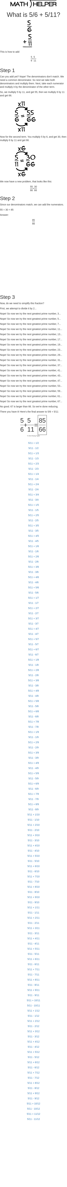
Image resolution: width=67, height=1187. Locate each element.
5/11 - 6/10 (33, 871)
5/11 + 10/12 (33, 1103)
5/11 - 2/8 (33, 675)
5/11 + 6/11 (33, 959)
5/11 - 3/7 (33, 623)
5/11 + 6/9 (33, 783)
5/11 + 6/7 (33, 649)
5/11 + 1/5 (33, 505)
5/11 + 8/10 (33, 886)
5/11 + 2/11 (33, 917)
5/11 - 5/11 (33, 954)
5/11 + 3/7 (33, 618)
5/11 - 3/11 (33, 933)
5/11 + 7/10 (33, 876)
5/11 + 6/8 (33, 711)
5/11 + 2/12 (33, 1021)
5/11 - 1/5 (33, 510)
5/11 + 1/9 (33, 732)
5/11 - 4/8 (33, 695)
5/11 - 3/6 (33, 572)
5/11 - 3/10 (33, 840)
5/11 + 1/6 (33, 546)
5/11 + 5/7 (33, 639)
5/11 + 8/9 (33, 804)
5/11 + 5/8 (33, 701)
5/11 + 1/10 (33, 814)
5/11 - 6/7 (33, 654)
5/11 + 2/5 (33, 515)
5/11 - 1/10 (33, 819)
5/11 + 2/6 (33, 556)
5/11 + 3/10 (33, 835)
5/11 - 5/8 (33, 706)
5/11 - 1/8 (33, 665)
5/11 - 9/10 (33, 902)
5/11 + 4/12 (33, 1041)
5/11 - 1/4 (33, 479)
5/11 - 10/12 (33, 1108)
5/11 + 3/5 (33, 525)
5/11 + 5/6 (33, 587)
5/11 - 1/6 (33, 551)
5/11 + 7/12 (33, 1072)
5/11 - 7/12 (33, 1077)
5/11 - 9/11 (33, 995)
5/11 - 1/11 (33, 912)
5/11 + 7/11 (33, 969)
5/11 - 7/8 (33, 726)
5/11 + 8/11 (33, 979)
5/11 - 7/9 (33, 799)
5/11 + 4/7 (33, 628)
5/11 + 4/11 (33, 938)
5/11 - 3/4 (33, 499)
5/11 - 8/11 (33, 984)
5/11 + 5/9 (33, 773)
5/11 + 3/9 (33, 752)
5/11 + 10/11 (33, 1000)
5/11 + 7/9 (33, 794)
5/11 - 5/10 (33, 861)
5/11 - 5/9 (33, 778)
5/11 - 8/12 (33, 1088)
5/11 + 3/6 (33, 566)
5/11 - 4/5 (33, 541)
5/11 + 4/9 (33, 763)
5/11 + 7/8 (33, 721)
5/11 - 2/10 (33, 830)
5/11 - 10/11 (33, 1005)
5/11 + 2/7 (33, 608)
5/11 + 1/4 (33, 474)
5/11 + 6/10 (33, 866)
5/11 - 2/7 (33, 613)
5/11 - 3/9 (33, 757)
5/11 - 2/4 (33, 489)
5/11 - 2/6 (33, 561)
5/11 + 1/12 (33, 1010)
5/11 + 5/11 (33, 948)
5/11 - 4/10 (33, 850)
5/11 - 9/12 (33, 1098)
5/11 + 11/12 (33, 1114)
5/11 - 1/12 (33, 1015)
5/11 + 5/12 (33, 1052)
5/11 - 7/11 (33, 974)
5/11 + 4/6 (33, 577)
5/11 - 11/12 (33, 1119)
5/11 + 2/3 (33, 463)
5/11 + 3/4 (33, 494)
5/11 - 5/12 (33, 1057)
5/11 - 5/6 (33, 592)
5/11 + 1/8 (33, 659)
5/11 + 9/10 (33, 897)
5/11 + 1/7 (33, 597)
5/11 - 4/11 (33, 943)
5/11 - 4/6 (33, 582)
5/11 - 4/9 (33, 768)
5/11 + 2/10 (33, 825)
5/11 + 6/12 (33, 1062)
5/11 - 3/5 (33, 530)
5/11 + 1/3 (33, 453)
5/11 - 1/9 (33, 737)
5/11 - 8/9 (33, 809)
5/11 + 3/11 (33, 928)
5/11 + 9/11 (33, 990)
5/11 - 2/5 (33, 520)
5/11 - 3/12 (33, 1036)
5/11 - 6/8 (33, 716)
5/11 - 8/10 (33, 892)
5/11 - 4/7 (33, 634)
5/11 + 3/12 (33, 1031)
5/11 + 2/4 (33, 484)
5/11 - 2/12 (33, 1026)
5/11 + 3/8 (33, 680)
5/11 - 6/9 (33, 788)
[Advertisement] (32, 257)
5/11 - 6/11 (33, 964)
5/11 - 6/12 (33, 1067)
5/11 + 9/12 (33, 1093)
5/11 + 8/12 (33, 1083)
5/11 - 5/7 (33, 644)
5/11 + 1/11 (33, 907)
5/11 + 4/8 (33, 690)
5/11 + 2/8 (33, 670)
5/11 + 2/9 (33, 742)
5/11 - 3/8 (33, 685)
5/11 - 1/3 (33, 458)
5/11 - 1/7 (33, 603)
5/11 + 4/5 (33, 535)
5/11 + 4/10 (33, 845)
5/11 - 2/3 (33, 468)
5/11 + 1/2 (33, 443)
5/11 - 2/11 (33, 923)
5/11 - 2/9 (33, 747)
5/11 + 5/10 (33, 855)
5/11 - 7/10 (33, 881)
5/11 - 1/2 (33, 448)
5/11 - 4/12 (33, 1046)
